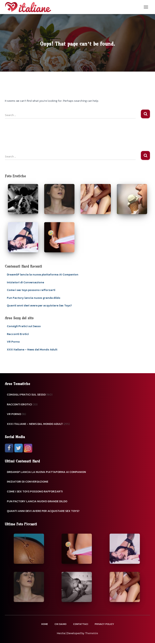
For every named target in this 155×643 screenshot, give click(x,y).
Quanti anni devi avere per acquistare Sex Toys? (39, 305)
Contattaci (80, 624)
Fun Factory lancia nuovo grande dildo (33, 298)
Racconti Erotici (18, 334)
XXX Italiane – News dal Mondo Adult (32, 349)
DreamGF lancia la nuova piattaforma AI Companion (42, 274)
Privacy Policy (104, 624)
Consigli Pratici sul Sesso (24, 326)
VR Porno (13, 342)
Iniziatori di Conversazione (25, 282)
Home (44, 624)
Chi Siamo (60, 624)
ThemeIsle (91, 633)
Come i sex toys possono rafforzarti (31, 290)
